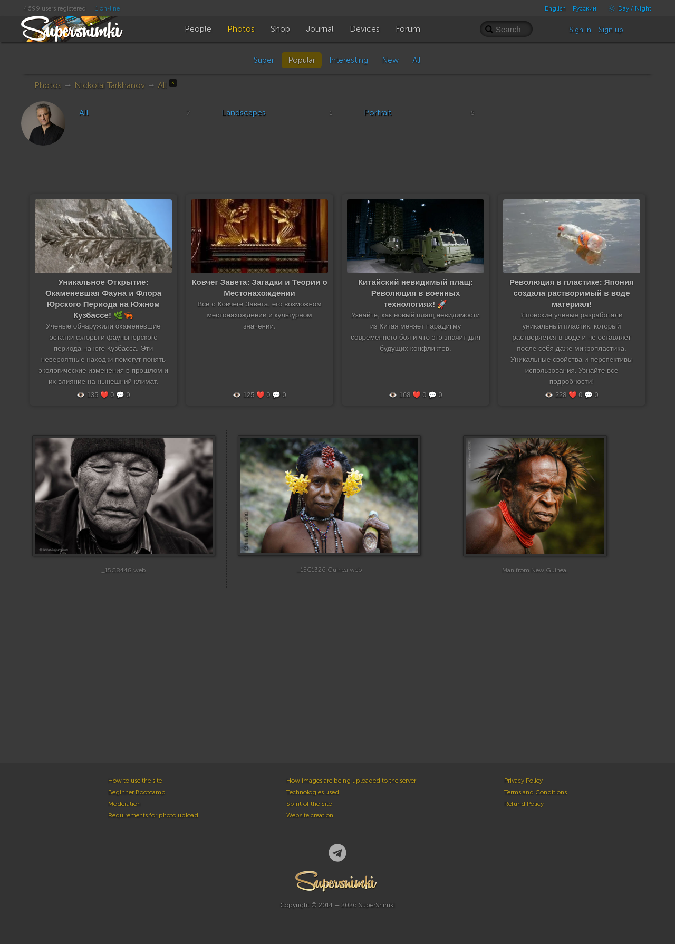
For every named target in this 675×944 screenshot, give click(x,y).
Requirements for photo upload (153, 815)
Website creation (309, 815)
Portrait (378, 113)
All (416, 60)
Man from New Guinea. (535, 577)
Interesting (348, 60)
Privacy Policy (523, 780)
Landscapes (243, 113)
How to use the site (135, 780)
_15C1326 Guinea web (329, 577)
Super (264, 60)
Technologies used (312, 792)
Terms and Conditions (535, 792)
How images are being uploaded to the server (351, 780)
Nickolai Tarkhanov (109, 85)
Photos (48, 85)
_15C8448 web (123, 577)
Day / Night (627, 8)
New (390, 60)
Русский (584, 8)
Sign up (611, 29)
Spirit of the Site (309, 803)
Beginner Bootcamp (137, 792)
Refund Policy (524, 803)
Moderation (124, 803)
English (555, 8)
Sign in (580, 29)
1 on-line (107, 8)
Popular (301, 60)
